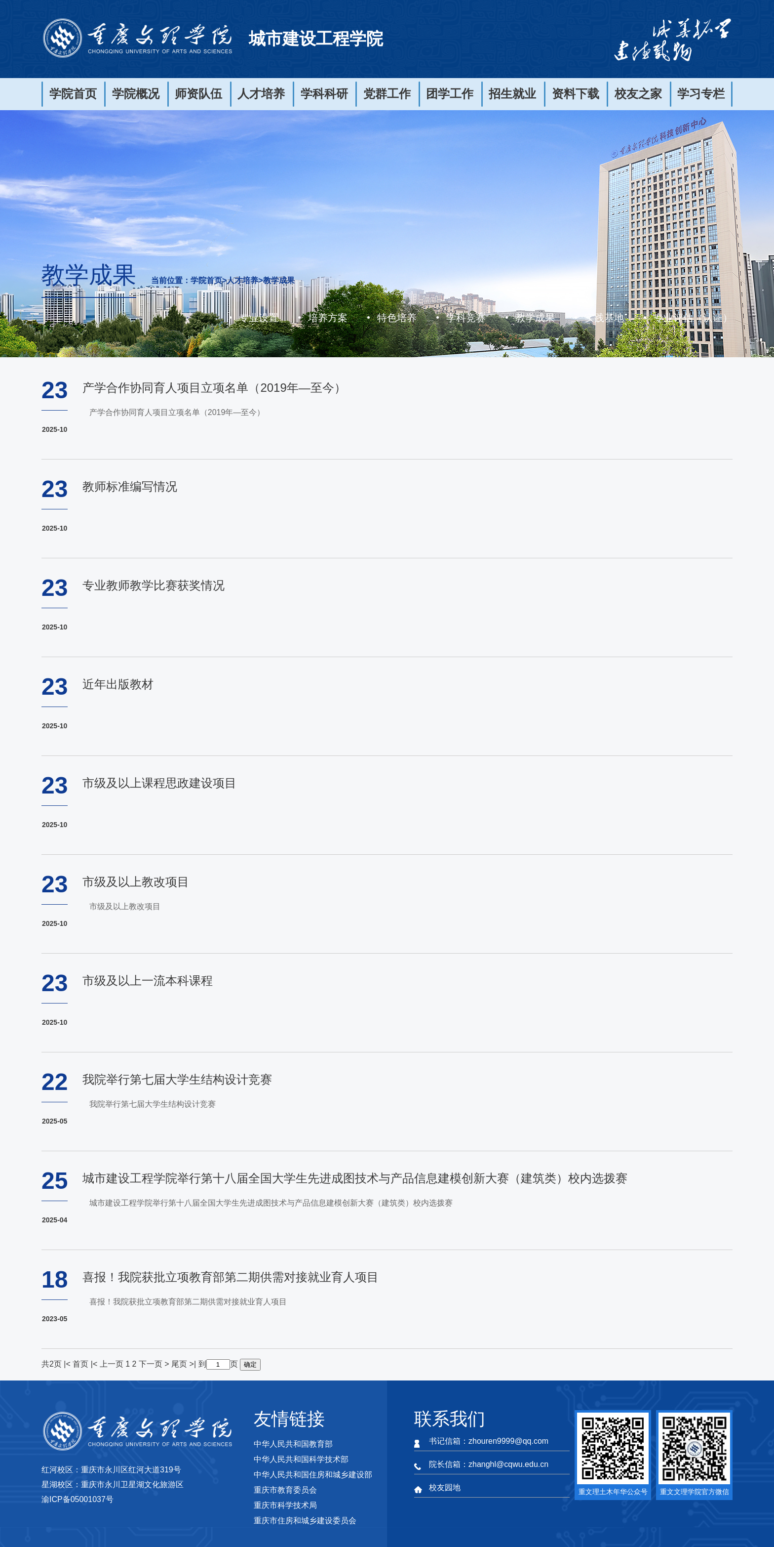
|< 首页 (76, 1364)
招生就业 (512, 93)
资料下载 (575, 93)
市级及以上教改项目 (135, 881)
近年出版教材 (118, 684)
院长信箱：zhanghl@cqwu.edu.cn (488, 1464)
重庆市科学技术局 (285, 1505)
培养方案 (328, 318)
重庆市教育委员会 (285, 1490)
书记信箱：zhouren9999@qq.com (488, 1441)
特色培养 (397, 318)
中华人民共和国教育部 (293, 1444)
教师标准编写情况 (129, 486)
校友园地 (445, 1487)
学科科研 (324, 93)
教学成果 (279, 281)
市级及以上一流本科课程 (147, 980)
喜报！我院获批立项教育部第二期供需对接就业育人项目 (230, 1277)
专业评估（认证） (693, 318)
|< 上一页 (107, 1364)
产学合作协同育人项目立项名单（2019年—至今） (214, 387)
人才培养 (261, 93)
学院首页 (73, 93)
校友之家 (638, 93)
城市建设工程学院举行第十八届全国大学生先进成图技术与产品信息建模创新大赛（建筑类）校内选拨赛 (354, 1178)
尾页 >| (184, 1364)
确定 (250, 1364)
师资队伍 (198, 93)
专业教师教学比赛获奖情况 (153, 585)
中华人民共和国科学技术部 (301, 1459)
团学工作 (449, 93)
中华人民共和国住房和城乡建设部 (313, 1474)
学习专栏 (701, 93)
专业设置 (258, 318)
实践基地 (604, 318)
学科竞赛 (466, 318)
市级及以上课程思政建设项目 (159, 783)
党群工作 (387, 93)
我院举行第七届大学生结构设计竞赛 (177, 1079)
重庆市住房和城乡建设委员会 (305, 1520)
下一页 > (155, 1364)
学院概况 (135, 93)
